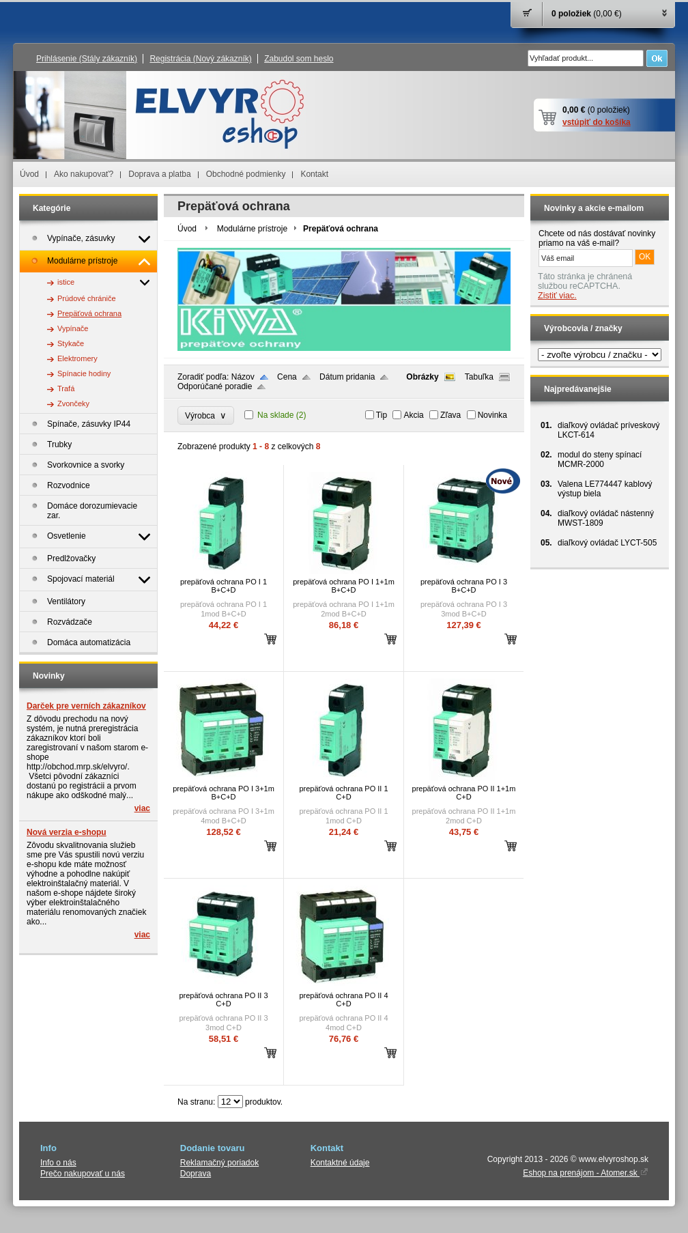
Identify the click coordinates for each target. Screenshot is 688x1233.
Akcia (413, 415)
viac (142, 808)
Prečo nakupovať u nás (82, 1173)
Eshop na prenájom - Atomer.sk (585, 1173)
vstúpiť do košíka (596, 122)
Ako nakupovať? (83, 174)
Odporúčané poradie (214, 386)
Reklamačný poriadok (219, 1162)
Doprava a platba (159, 174)
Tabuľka (479, 377)
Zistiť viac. (557, 295)
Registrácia (200, 58)
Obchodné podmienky (246, 174)
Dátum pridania (347, 377)
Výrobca (206, 415)
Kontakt (314, 174)
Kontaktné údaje (340, 1162)
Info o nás (58, 1162)
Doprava (195, 1173)
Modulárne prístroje (252, 228)
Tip (381, 415)
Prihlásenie (86, 58)
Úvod (29, 174)
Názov (243, 377)
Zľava (450, 415)
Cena (287, 377)
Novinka (492, 415)
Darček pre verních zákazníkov (86, 706)
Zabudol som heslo (298, 58)
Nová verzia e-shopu (66, 832)
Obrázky (422, 377)
